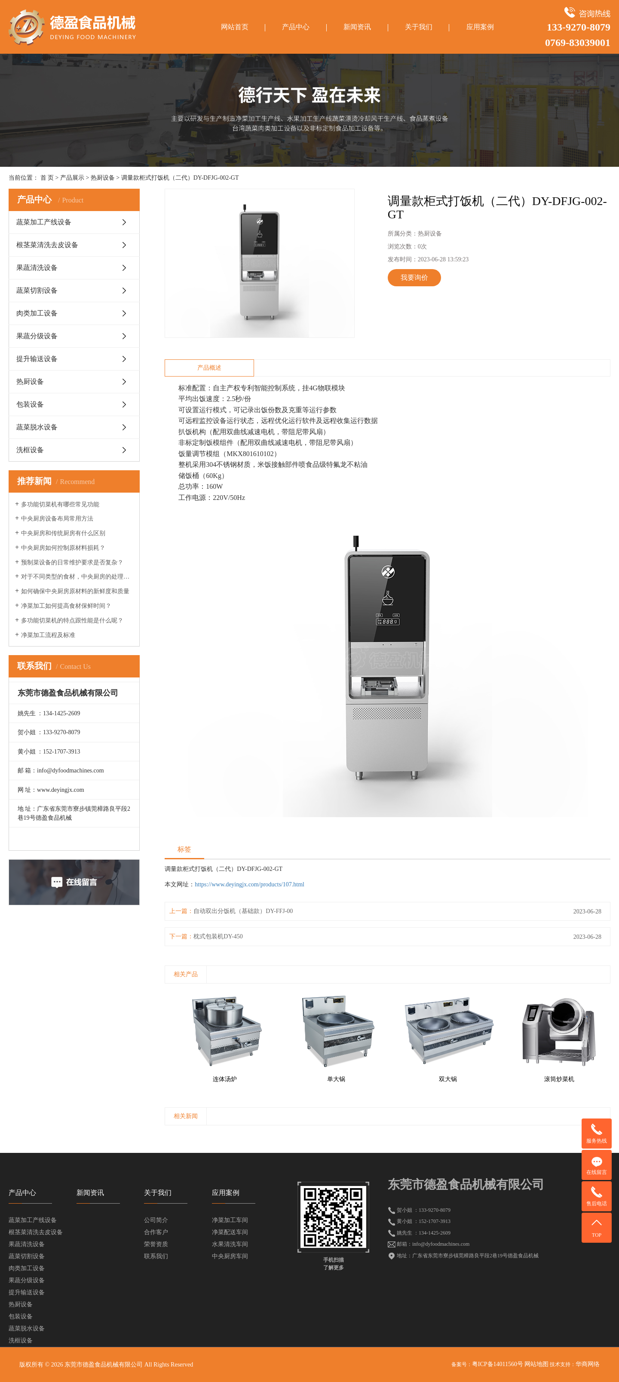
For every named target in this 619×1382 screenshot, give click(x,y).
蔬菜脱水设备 (37, 427)
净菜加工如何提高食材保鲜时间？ (66, 606)
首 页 (47, 178)
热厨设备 (103, 178)
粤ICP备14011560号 (497, 1364)
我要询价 (414, 277)
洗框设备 (30, 450)
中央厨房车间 (230, 1256)
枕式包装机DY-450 (217, 936)
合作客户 (156, 1232)
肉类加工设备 (37, 313)
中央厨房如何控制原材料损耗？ (63, 548)
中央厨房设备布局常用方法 (57, 518)
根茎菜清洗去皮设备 (47, 244)
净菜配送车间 (230, 1232)
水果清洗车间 (230, 1244)
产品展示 (72, 178)
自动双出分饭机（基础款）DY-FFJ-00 (243, 911)
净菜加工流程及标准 (48, 635)
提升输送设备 (37, 358)
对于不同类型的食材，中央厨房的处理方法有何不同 (77, 576)
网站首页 (234, 27)
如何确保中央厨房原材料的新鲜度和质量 (75, 591)
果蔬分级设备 (37, 336)
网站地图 (536, 1364)
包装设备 (30, 404)
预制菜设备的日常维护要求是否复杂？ (72, 562)
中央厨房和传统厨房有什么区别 (63, 533)
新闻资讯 (357, 27)
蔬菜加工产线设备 (43, 222)
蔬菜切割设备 (37, 290)
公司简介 (156, 1220)
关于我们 (418, 27)
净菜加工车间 (230, 1220)
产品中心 (296, 27)
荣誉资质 (156, 1244)
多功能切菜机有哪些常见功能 (60, 504)
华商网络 (588, 1364)
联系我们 (156, 1256)
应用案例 (480, 27)
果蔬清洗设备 (37, 267)
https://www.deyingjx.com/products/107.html (249, 884)
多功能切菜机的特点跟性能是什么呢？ (72, 620)
